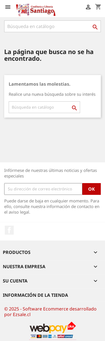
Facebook (9, 230)
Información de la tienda (35, 295)
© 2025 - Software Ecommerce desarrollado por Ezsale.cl (50, 311)
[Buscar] (52, 26)
